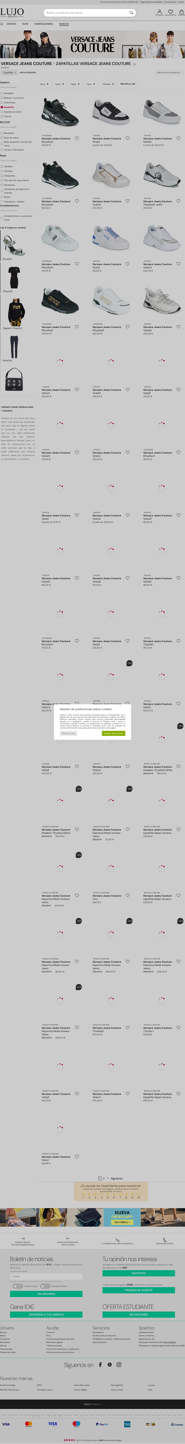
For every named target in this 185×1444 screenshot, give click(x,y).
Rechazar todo (68, 733)
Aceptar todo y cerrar (113, 733)
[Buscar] (131, 13)
